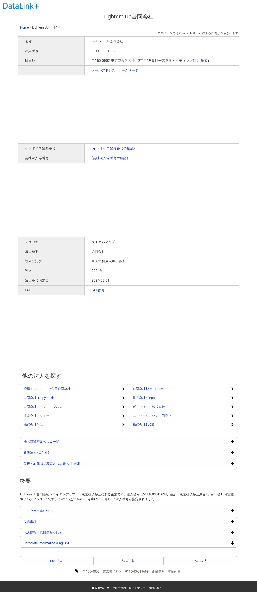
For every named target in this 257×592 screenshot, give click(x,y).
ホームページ (128, 70)
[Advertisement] (84, 109)
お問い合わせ (156, 588)
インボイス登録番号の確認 (113, 148)
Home (24, 27)
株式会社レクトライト (40, 416)
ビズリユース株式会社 (149, 407)
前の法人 (56, 561)
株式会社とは (33, 424)
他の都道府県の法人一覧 (59, 441)
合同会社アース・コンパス (43, 407)
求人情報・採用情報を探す (60, 532)
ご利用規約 (119, 588)
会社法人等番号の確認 (110, 158)
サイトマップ (137, 588)
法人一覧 (128, 561)
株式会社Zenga (144, 398)
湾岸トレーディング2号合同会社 (47, 389)
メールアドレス (104, 70)
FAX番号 (98, 290)
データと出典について (57, 511)
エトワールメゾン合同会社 (152, 416)
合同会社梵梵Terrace (148, 389)
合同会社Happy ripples (40, 398)
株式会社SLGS (143, 424)
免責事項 (47, 522)
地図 (204, 60)
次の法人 (200, 561)
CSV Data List (100, 588)
